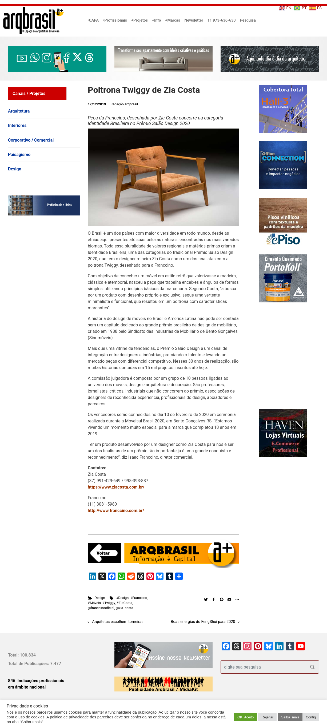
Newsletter (193, 20)
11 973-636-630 (222, 20)
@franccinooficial (101, 608)
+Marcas (172, 20)
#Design (122, 598)
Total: (14, 655)
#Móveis (94, 603)
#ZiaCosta (124, 603)
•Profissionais (115, 20)
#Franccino (138, 598)
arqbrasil (131, 104)
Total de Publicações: (29, 663)
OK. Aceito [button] (245, 717)
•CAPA (93, 20)
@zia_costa (124, 608)
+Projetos (139, 20)
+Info (156, 20)
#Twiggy (108, 603)
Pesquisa (248, 20)
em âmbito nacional (27, 687)
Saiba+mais (290, 717)
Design (100, 598)
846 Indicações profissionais (36, 680)
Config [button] (311, 717)
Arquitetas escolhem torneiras (117, 621)
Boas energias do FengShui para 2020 (203, 621)
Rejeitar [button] (267, 717)
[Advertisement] (41, 274)
